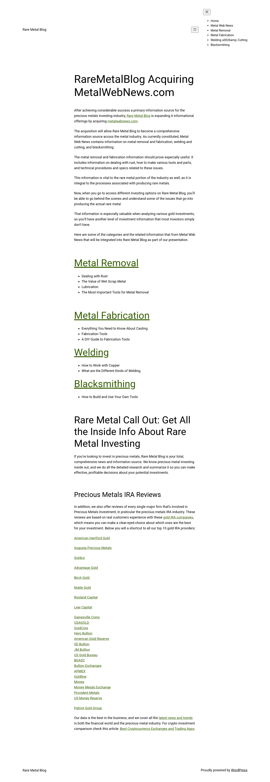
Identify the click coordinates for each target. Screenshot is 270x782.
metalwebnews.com (123, 121)
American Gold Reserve (91, 639)
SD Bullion (81, 644)
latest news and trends (176, 718)
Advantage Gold (86, 568)
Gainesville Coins (87, 617)
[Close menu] (207, 12)
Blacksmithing (105, 384)
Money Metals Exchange (92, 687)
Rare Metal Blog (34, 29)
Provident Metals (86, 693)
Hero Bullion (83, 633)
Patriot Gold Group (88, 708)
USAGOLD (81, 623)
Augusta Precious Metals (93, 548)
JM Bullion (82, 650)
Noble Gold (82, 588)
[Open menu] (195, 30)
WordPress (239, 770)
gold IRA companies (178, 517)
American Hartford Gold (92, 538)
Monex (79, 682)
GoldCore (81, 628)
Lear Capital (83, 607)
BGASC (79, 660)
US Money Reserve (88, 698)
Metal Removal (106, 263)
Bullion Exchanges (88, 666)
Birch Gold (82, 578)
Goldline (80, 677)
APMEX (79, 671)
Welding (91, 352)
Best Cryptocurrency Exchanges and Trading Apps (157, 729)
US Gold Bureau (86, 655)
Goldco (79, 558)
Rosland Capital (86, 597)
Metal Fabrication (112, 315)
